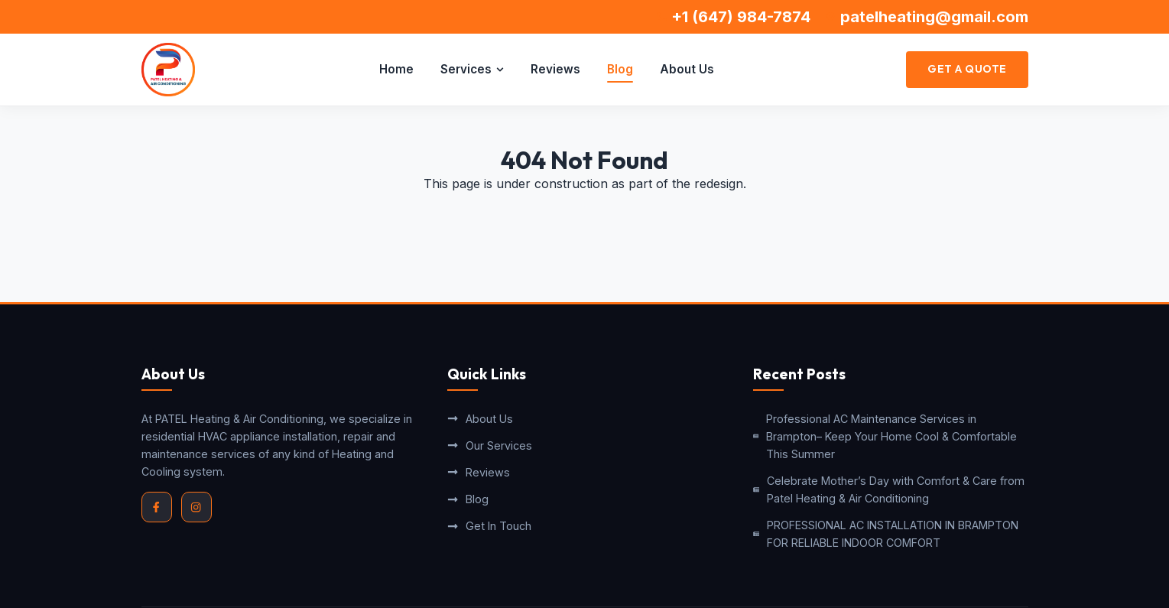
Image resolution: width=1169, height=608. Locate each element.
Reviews (555, 69)
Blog (620, 69)
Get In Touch (489, 525)
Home (396, 69)
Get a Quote (967, 69)
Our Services (489, 445)
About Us (687, 69)
